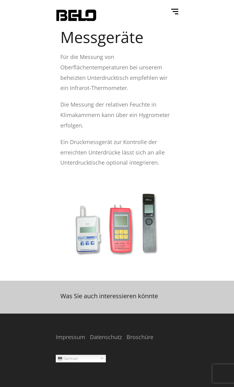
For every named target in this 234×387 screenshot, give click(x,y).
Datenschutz (106, 337)
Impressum (70, 337)
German (68, 358)
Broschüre (140, 337)
